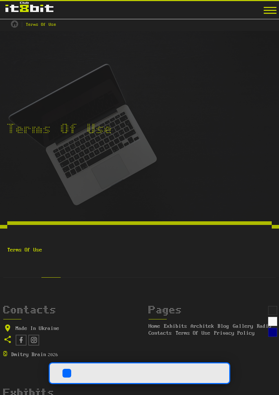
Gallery (243, 326)
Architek (202, 326)
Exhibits (175, 326)
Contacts (160, 333)
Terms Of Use (192, 333)
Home (154, 326)
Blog (223, 326)
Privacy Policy (234, 333)
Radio (264, 326)
